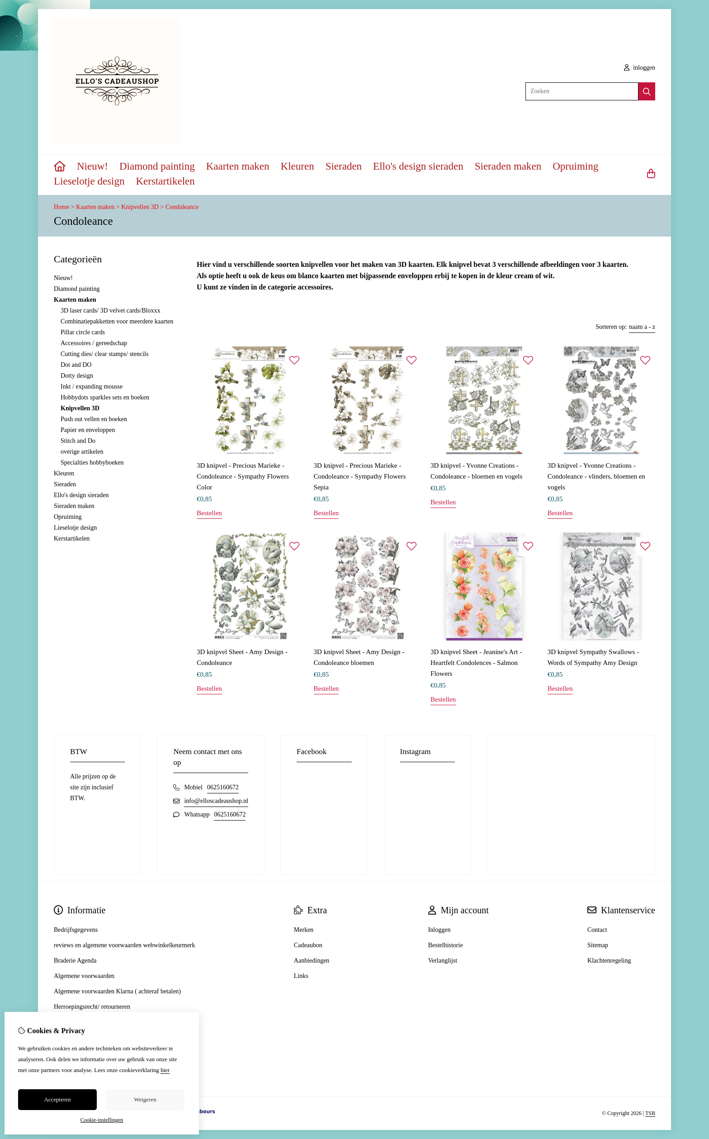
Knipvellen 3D (140, 207)
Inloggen (439, 929)
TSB (650, 1113)
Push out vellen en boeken (94, 419)
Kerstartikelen (165, 181)
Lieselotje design (89, 181)
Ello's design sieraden (418, 166)
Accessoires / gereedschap (94, 343)
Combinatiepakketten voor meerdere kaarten (117, 321)
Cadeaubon (308, 945)
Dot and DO (76, 364)
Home (61, 207)
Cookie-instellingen (101, 1120)
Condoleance (182, 207)
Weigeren (145, 1099)
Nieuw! (92, 166)
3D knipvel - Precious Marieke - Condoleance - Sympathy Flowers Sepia (360, 476)
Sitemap (597, 945)
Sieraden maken (508, 166)
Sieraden (344, 166)
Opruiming (575, 166)
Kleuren (297, 166)
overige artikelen (82, 451)
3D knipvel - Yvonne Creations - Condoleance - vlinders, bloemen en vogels (596, 476)
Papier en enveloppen (88, 430)
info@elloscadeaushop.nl (216, 800)
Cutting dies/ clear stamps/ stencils (104, 354)
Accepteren (57, 1099)
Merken (304, 929)
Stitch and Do (78, 440)
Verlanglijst (443, 960)
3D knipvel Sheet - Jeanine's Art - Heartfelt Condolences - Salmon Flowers (476, 662)
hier (165, 1070)
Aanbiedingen (312, 960)
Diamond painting (157, 166)
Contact (597, 929)
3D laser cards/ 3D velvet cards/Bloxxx (110, 310)
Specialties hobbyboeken (92, 462)
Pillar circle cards (83, 332)
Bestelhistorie (445, 945)
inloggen (640, 67)
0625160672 (223, 787)
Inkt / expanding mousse (92, 386)
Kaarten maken (237, 166)
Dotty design (77, 375)
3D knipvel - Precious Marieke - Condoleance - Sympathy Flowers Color (243, 476)
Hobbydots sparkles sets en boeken (105, 397)
